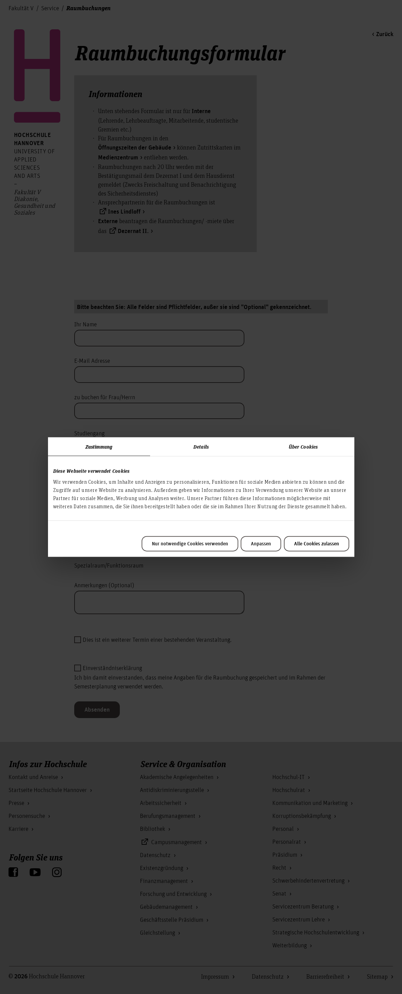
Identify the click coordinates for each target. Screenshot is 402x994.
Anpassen (261, 543)
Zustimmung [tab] (99, 446)
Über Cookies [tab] (303, 446)
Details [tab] (201, 446)
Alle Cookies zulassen (316, 543)
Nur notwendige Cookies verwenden (190, 543)
